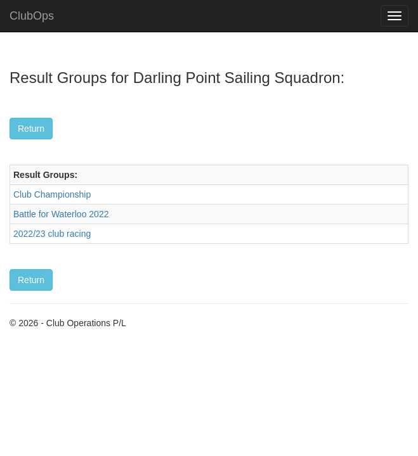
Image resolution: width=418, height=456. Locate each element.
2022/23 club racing (52, 234)
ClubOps (32, 16)
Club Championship (52, 194)
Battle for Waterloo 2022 (60, 214)
